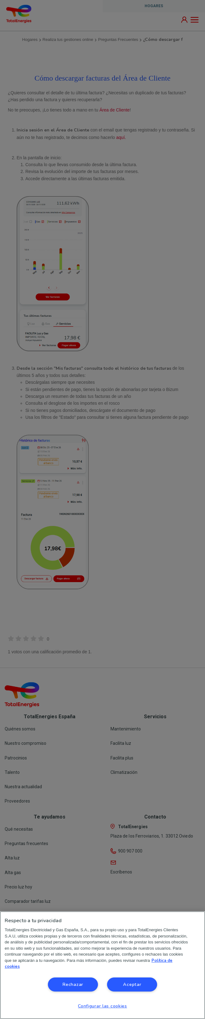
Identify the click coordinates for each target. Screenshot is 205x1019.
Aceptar (132, 984)
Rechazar (72, 984)
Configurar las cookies (102, 1006)
